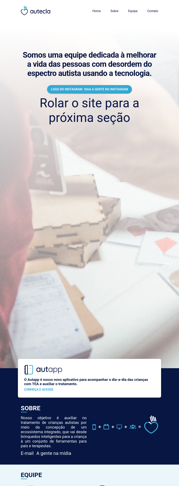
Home (96, 11)
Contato (152, 11)
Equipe (133, 11)
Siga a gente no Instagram (89, 89)
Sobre (114, 11)
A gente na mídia (46, 453)
